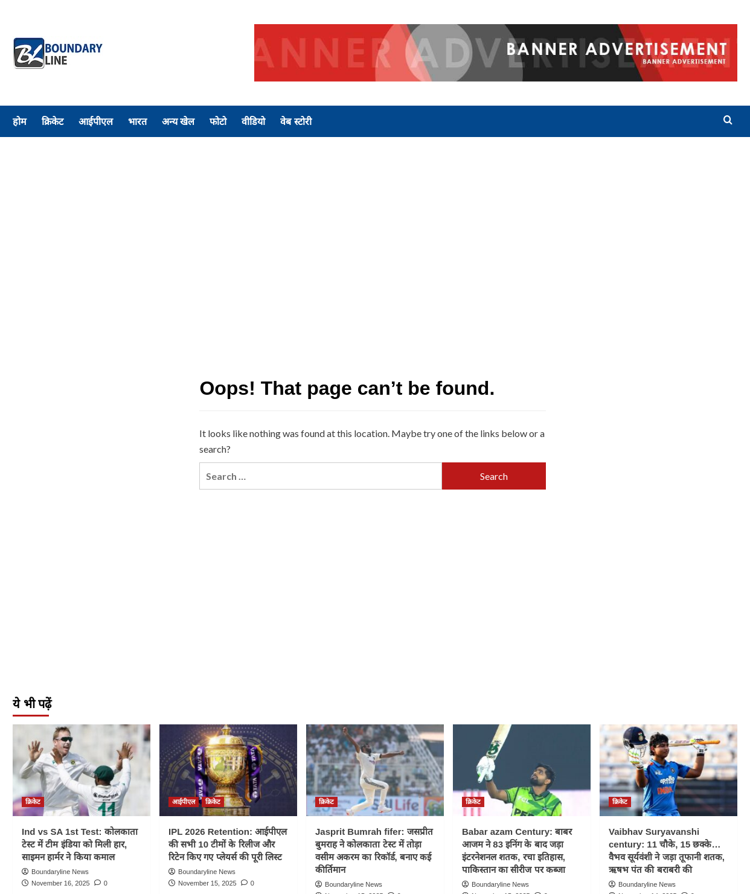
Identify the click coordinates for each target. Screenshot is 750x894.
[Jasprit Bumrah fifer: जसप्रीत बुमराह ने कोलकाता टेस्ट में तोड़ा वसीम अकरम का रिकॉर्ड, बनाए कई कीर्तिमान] (375, 770)
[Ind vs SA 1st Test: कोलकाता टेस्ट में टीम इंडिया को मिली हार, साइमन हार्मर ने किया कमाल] (81, 770)
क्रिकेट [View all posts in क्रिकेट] (32, 801)
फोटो (218, 122)
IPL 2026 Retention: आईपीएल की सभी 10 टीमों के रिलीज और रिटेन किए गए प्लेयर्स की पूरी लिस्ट (227, 844)
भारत (137, 122)
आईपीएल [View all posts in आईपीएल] (183, 801)
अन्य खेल (178, 122)
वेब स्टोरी (295, 122)
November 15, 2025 (207, 883)
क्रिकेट (52, 122)
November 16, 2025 (60, 883)
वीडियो (253, 122)
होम (20, 122)
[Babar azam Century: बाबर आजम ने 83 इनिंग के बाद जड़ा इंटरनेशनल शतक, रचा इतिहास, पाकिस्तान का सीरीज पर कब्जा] (522, 770)
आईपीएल (96, 122)
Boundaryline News (60, 871)
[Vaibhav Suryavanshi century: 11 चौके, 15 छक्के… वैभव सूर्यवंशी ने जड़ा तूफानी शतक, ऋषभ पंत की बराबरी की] (668, 770)
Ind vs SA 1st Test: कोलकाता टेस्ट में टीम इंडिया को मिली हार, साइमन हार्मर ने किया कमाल (80, 844)
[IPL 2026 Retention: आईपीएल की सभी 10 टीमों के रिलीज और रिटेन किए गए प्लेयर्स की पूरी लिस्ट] (228, 770)
